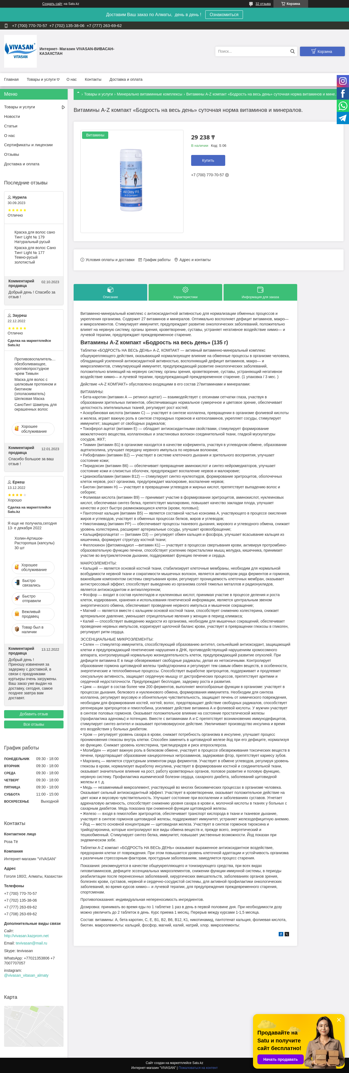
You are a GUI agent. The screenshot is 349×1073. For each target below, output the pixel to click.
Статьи (10, 126)
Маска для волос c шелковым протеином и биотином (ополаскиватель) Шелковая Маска (35, 389)
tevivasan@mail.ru (31, 943)
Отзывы (11, 154)
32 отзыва (263, 4)
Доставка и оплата (126, 79)
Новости (12, 116)
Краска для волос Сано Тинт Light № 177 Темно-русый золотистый (35, 255)
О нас (72, 79)
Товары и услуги (41, 79)
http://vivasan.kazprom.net (26, 936)
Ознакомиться (224, 14)
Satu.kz (197, 1063)
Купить (208, 160)
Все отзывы (33, 724)
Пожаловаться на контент (198, 1068)
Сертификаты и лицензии (28, 144)
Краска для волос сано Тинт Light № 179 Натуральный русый (34, 237)
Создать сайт (52, 4)
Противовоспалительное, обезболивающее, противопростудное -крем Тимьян (35, 366)
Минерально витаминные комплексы (149, 94)
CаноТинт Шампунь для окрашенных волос (35, 407)
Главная (11, 79)
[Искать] (292, 51)
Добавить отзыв (34, 714)
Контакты (93, 79)
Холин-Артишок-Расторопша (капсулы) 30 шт (34, 543)
